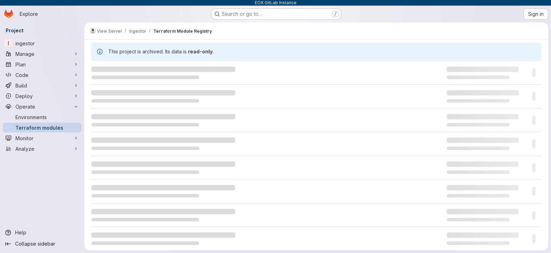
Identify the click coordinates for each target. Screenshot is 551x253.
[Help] (42, 233)
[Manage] (42, 54)
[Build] (42, 85)
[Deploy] (42, 96)
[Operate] (42, 106)
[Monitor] (42, 138)
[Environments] (42, 117)
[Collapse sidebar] (42, 244)
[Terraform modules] (42, 127)
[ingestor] (42, 43)
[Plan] (42, 64)
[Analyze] (42, 149)
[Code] (42, 75)
